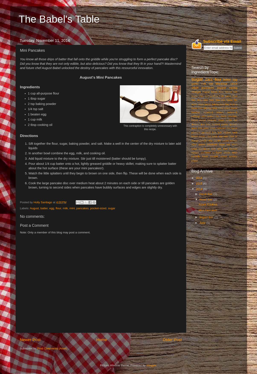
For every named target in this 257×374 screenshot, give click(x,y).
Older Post (172, 339)
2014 (199, 189)
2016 (199, 178)
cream (221, 120)
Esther (228, 96)
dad (235, 120)
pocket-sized (98, 208)
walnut (223, 156)
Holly (199, 100)
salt (211, 83)
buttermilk (232, 112)
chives (223, 116)
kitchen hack (230, 132)
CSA (221, 96)
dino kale (205, 124)
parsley (217, 140)
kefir (220, 132)
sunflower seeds (221, 152)
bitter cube (217, 108)
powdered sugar (216, 144)
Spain (229, 100)
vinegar (196, 91)
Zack (209, 79)
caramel (211, 116)
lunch (215, 136)
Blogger (151, 365)
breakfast (208, 112)
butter (227, 79)
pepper (221, 87)
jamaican (206, 132)
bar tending (231, 104)
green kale (197, 128)
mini (72, 208)
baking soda (218, 104)
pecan (225, 140)
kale (214, 132)
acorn (194, 104)
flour (58, 208)
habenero (221, 128)
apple (201, 104)
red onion (232, 144)
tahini (234, 152)
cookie (202, 120)
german (233, 124)
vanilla (233, 87)
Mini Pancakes (208, 210)
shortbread (204, 148)
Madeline (221, 83)
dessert (195, 124)
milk (65, 208)
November (206, 199)
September (206, 217)
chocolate (232, 116)
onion (195, 87)
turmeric (214, 156)
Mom (211, 100)
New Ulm (220, 100)
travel (205, 156)
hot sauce (232, 128)
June (202, 222)
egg (51, 208)
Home (101, 339)
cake (203, 116)
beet (200, 108)
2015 (199, 183)
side (213, 148)
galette (224, 124)
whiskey (233, 156)
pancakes (82, 208)
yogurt (195, 160)
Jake (205, 100)
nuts (226, 136)
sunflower (206, 152)
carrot (233, 83)
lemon (195, 136)
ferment (216, 124)
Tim (235, 100)
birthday (207, 108)
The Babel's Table (59, 19)
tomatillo (196, 156)
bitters (227, 108)
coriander (212, 120)
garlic (195, 83)
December (206, 194)
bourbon (196, 112)
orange (195, 140)
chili (217, 116)
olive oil (233, 136)
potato (202, 144)
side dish (222, 148)
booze (234, 108)
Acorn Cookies (208, 204)
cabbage (196, 116)
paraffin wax (206, 140)
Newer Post (30, 339)
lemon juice (205, 136)
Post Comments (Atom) (52, 348)
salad (194, 148)
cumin (229, 120)
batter (44, 208)
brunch (220, 112)
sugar (111, 208)
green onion (209, 128)
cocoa (195, 120)
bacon (208, 104)
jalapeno (196, 132)
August (34, 208)
